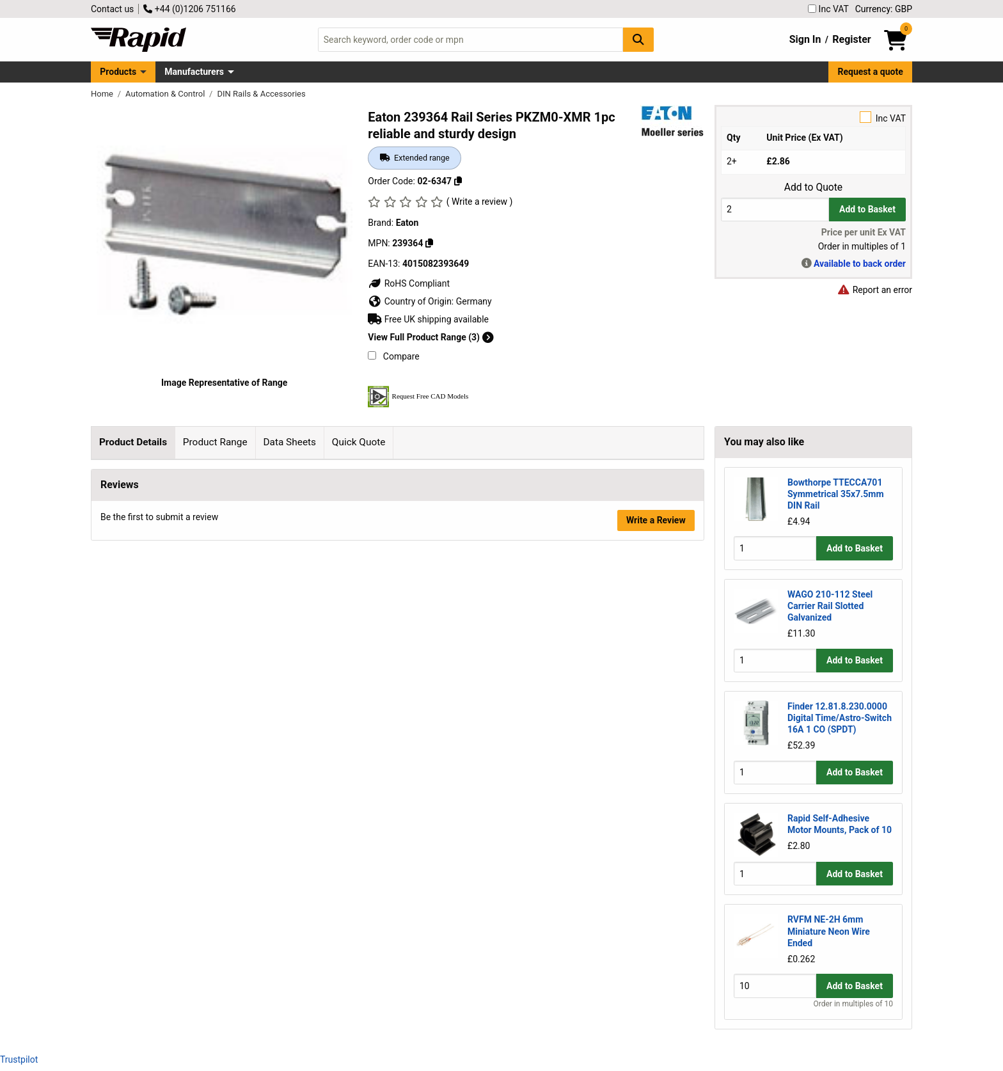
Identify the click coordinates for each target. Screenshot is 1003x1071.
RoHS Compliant (409, 283)
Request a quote (870, 72)
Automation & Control (166, 94)
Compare (393, 356)
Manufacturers (194, 72)
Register (851, 39)
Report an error (874, 289)
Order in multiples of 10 (853, 1003)
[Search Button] (638, 39)
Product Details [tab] (133, 442)
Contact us (112, 9)
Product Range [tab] (215, 442)
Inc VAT (828, 8)
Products (118, 72)
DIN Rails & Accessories (261, 94)
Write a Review (656, 706)
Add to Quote (813, 187)
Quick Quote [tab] (359, 442)
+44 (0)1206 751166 (189, 9)
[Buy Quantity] (775, 209)
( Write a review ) (479, 201)
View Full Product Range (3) (430, 337)
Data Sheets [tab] (289, 442)
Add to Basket (867, 209)
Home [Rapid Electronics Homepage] (103, 94)
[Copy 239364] (429, 243)
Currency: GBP (883, 8)
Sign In (805, 39)
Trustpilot (19, 1059)
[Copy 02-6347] (458, 181)
